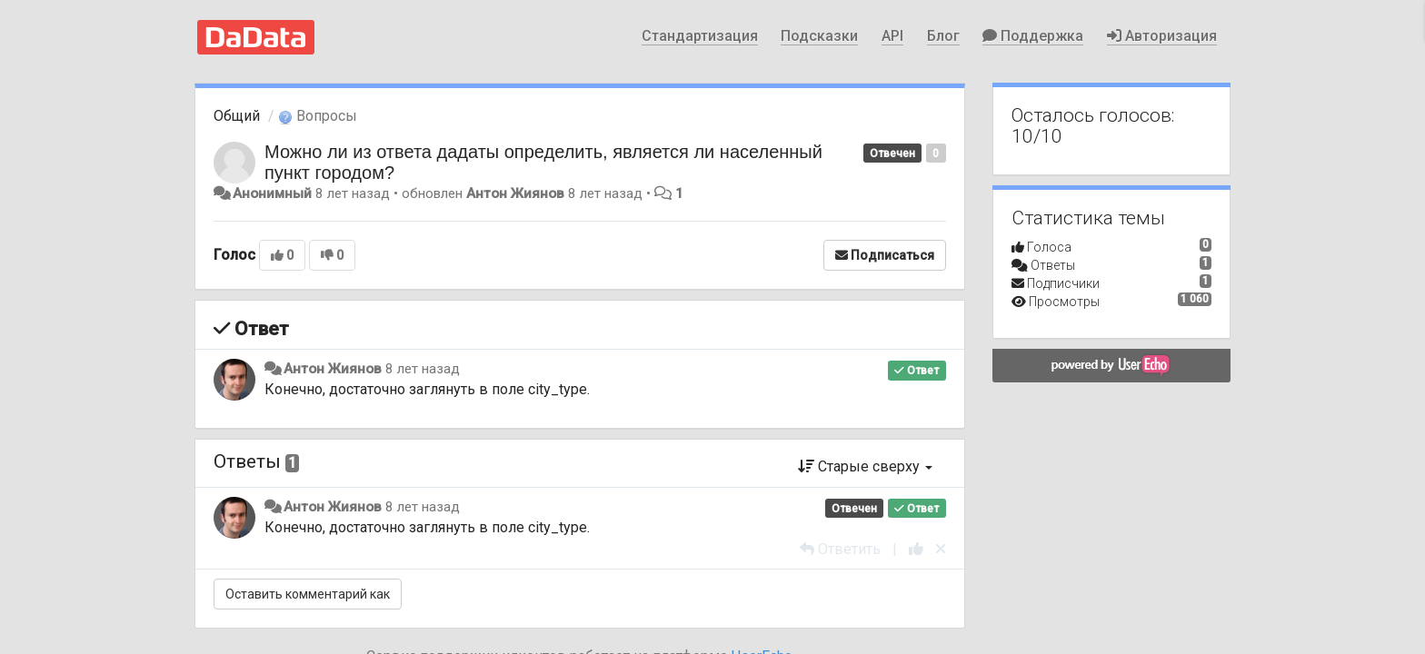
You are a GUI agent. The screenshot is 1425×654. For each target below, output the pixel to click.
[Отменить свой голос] (940, 549)
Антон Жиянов (515, 193)
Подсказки (819, 36)
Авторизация (1162, 36)
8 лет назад (422, 369)
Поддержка (1032, 36)
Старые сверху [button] (865, 466)
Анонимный (272, 193)
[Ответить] (840, 549)
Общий (237, 115)
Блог (943, 36)
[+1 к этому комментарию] (916, 549)
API (892, 36)
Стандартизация (700, 36)
